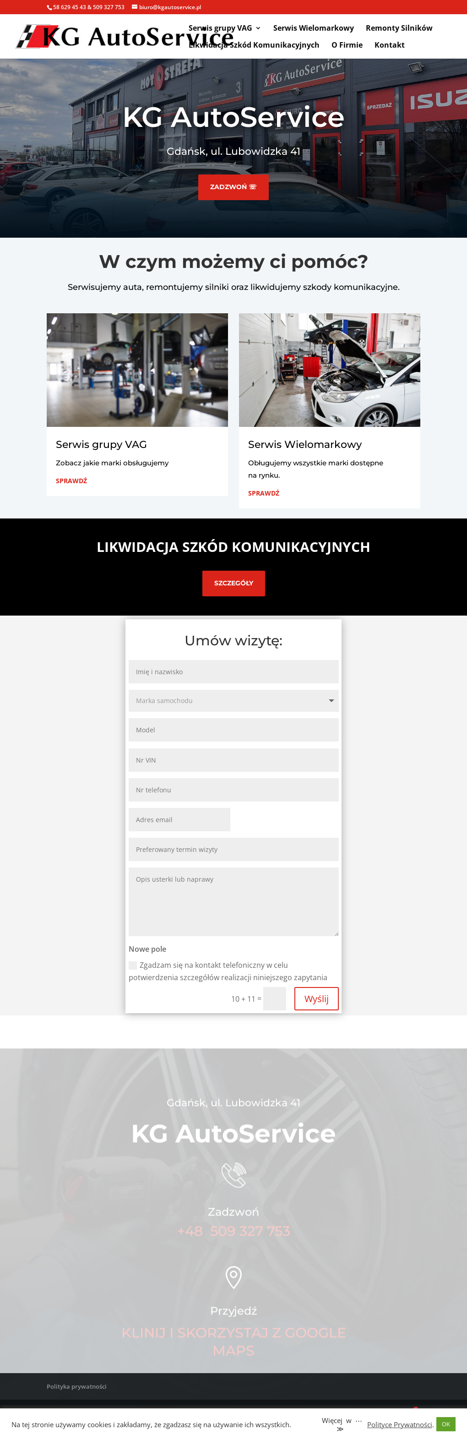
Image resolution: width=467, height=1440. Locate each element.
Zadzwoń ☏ (233, 187)
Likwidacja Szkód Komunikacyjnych (254, 46)
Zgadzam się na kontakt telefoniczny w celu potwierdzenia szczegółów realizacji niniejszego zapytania (228, 971)
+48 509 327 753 (233, 1240)
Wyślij (316, 999)
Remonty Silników (399, 29)
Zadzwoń (233, 1220)
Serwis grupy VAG (220, 29)
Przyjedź (233, 1319)
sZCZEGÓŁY (233, 583)
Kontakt (390, 46)
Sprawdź (71, 480)
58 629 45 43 (69, 7)
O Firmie (347, 46)
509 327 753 (109, 7)
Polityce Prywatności (399, 1424)
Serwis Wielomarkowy (313, 29)
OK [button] (446, 1424)
